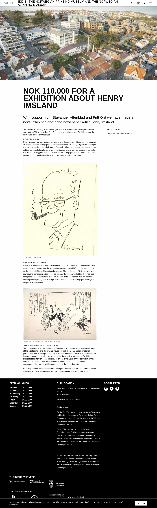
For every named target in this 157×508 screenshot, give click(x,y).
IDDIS (68, 3)
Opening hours (19, 383)
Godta (141, 503)
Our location (65, 383)
